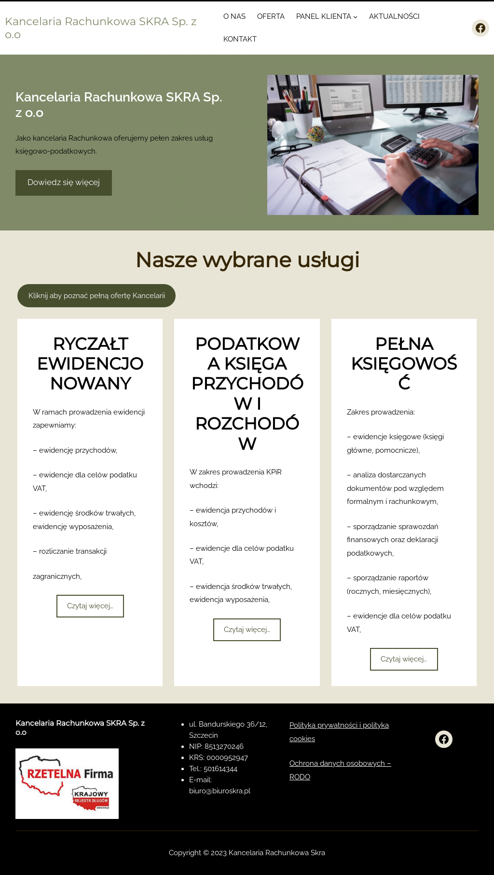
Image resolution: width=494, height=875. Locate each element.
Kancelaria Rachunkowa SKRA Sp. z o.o (101, 27)
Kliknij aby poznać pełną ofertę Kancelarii (96, 295)
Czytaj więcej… (90, 606)
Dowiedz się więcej (63, 182)
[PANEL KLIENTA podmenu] (355, 16)
